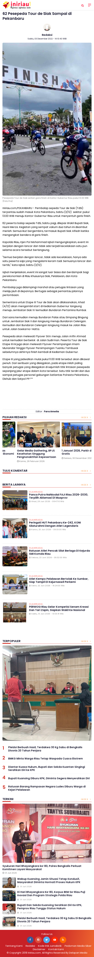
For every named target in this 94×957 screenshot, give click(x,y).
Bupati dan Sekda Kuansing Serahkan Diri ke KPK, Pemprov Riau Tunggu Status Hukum (49, 906)
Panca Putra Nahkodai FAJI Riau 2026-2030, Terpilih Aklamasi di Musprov (58, 496)
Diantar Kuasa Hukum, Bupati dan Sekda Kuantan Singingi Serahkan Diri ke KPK (46, 768)
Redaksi (47, 35)
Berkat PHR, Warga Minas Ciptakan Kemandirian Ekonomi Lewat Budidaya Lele (24, 454)
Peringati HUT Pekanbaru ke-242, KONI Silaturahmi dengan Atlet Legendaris (55, 524)
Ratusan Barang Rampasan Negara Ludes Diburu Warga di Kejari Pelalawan (47, 788)
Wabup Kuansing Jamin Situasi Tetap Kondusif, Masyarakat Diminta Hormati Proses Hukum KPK (48, 880)
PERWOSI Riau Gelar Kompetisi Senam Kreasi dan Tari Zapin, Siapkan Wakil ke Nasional (59, 608)
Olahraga (36, 492)
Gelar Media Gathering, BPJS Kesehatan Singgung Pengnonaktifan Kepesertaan (67, 454)
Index (86, 417)
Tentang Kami (13, 946)
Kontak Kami (56, 949)
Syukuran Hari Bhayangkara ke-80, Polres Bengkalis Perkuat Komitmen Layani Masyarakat (41, 867)
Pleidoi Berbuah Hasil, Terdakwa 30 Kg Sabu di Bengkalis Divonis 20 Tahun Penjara (45, 749)
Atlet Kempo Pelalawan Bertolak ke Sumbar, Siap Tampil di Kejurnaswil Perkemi (58, 580)
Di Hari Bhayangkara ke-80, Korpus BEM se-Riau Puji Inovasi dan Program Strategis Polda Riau (51, 893)
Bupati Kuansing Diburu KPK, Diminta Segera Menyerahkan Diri (49, 778)
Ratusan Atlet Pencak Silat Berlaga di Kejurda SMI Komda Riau (59, 552)
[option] (24, 443)
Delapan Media (78, 952)
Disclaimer (39, 949)
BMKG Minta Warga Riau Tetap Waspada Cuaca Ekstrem (45, 758)
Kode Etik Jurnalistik (50, 946)
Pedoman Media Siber (78, 946)
